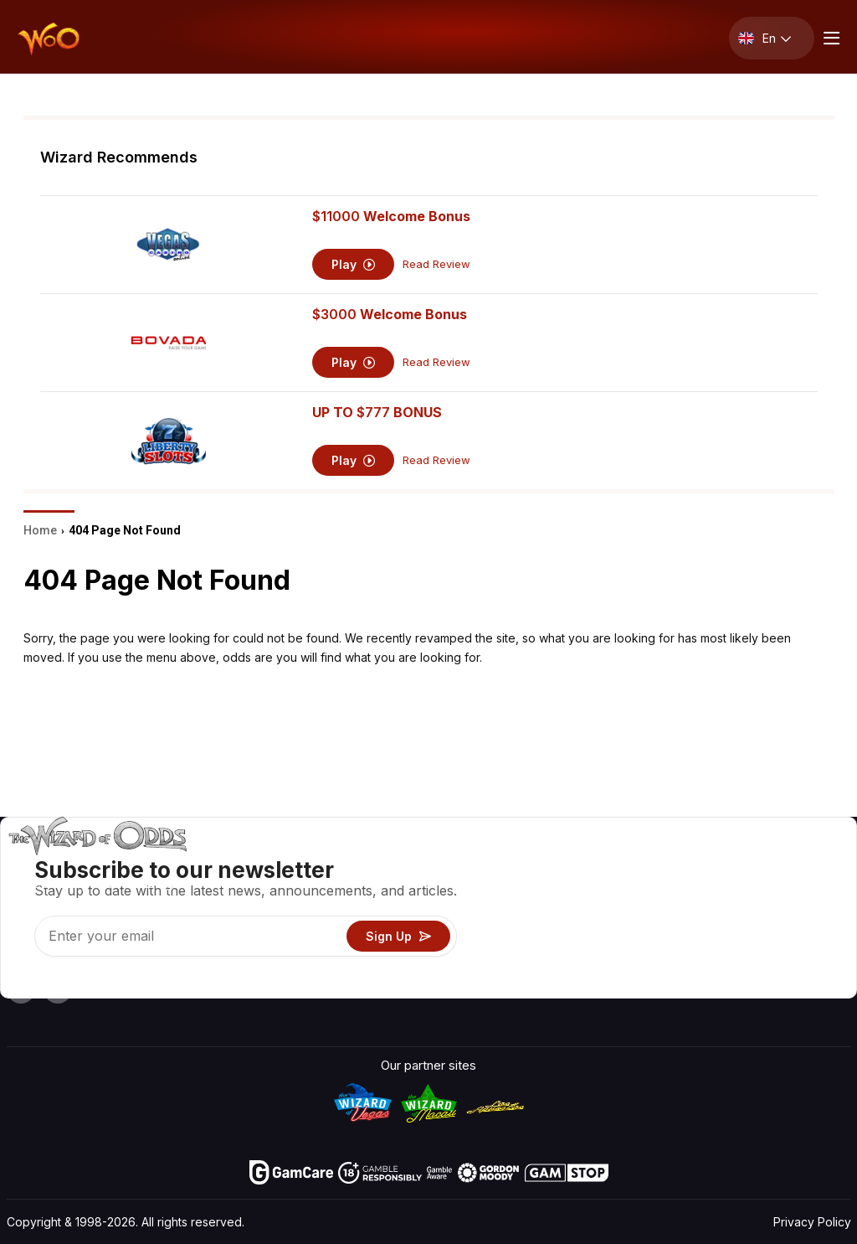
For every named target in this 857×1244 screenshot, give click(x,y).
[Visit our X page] (58, 989)
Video (798, 863)
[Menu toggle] (829, 38)
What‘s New (722, 936)
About (704, 863)
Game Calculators (554, 888)
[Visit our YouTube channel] (21, 989)
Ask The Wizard (548, 985)
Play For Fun (537, 936)
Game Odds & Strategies (574, 863)
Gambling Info (542, 912)
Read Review (436, 264)
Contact (710, 888)
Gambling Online (549, 960)
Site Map (807, 912)
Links (702, 912)
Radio (703, 960)
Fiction (801, 936)
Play (353, 264)
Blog (795, 888)
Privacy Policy (812, 1222)
